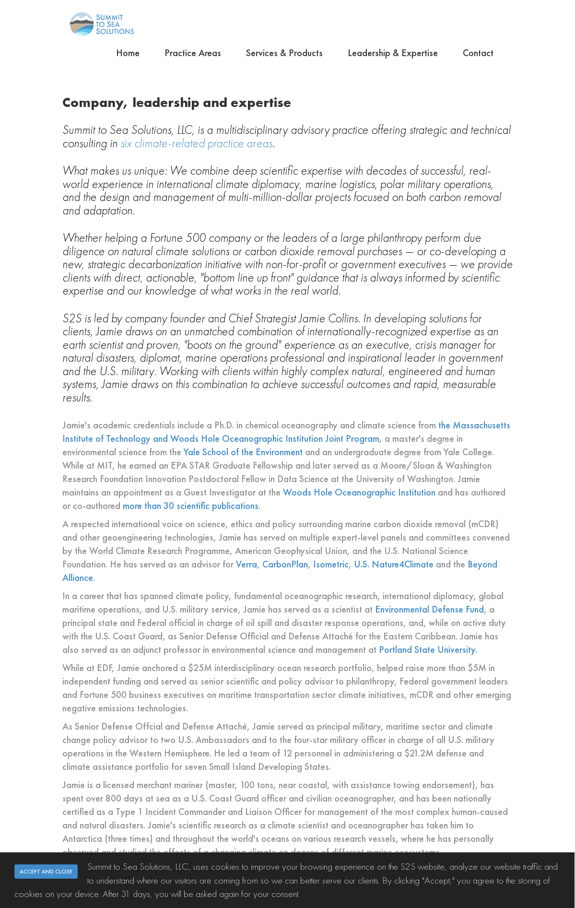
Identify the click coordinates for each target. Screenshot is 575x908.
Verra (246, 564)
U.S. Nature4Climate (394, 564)
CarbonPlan (285, 564)
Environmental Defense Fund (429, 609)
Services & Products (284, 53)
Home (128, 53)
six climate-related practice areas (196, 143)
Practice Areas (192, 53)
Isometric (331, 564)
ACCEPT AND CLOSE (46, 871)
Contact (478, 53)
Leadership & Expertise (393, 53)
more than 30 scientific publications (190, 505)
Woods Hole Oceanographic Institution (359, 492)
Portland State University (427, 649)
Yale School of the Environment (243, 452)
